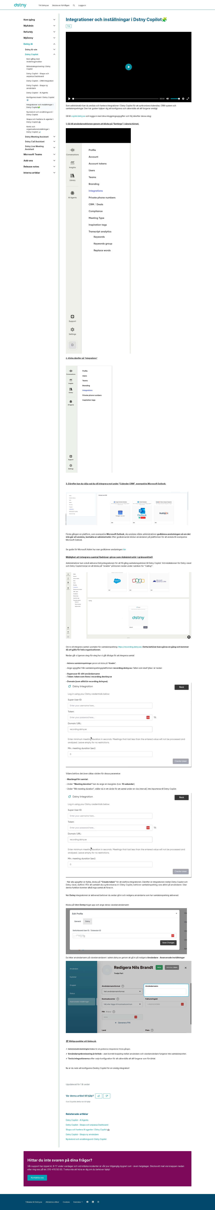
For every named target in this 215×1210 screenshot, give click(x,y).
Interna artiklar (32, 172)
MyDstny (28, 38)
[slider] (115, 98)
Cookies (66, 1202)
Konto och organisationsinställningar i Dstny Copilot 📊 (37, 129)
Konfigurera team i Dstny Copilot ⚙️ (40, 98)
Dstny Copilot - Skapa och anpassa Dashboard (87, 1125)
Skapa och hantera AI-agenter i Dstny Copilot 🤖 (88, 1129)
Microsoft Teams (33, 154)
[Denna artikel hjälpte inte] (106, 1095)
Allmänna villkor (52, 1202)
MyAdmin (29, 25)
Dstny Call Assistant (34, 141)
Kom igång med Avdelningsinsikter (34, 60)
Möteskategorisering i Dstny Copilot (38, 67)
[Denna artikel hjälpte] (98, 1095)
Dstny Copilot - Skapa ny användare (82, 1134)
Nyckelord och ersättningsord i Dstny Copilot (86, 1139)
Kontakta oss (37, 1177)
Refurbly (28, 32)
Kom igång (29, 19)
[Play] (69, 98)
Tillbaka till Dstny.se (33, 1202)
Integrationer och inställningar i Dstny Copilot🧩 (39, 105)
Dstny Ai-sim (31, 49)
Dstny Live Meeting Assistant (34, 147)
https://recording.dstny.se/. (130, 647)
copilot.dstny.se (78, 116)
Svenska (78, 1202)
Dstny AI (28, 44)
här (124, 549)
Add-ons (28, 160)
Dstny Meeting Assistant (37, 137)
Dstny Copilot (31, 54)
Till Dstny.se (44, 5)
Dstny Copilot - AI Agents (77, 1120)
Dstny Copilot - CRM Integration (39, 81)
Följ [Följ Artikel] (68, 26)
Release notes (31, 166)
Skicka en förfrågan (60, 5)
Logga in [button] (82, 5)
